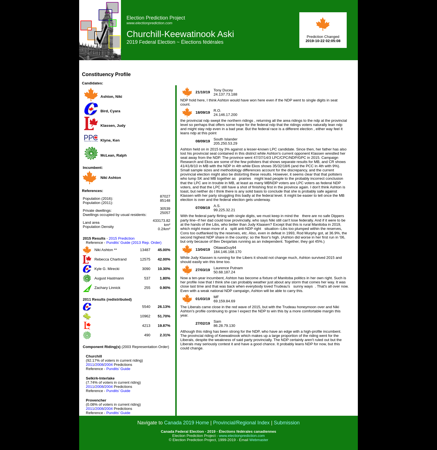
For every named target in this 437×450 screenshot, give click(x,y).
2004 (109, 365)
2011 (90, 365)
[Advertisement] (256, 72)
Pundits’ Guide (118, 369)
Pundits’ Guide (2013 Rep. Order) (133, 242)
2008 (99, 365)
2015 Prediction (122, 238)
